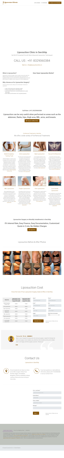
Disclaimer (28, 430)
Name (34, 298)
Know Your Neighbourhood (19, 430)
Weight (49, 308)
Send (36, 413)
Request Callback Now (32, 120)
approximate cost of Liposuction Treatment (11, 438)
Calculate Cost (38, 321)
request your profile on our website (38, 434)
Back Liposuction (41, 167)
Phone (49, 298)
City (49, 303)
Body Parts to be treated (53, 313)
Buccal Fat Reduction (55, 169)
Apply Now (32, 229)
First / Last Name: (36, 390)
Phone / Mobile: (36, 400)
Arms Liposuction (26, 171)
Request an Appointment (55, 2)
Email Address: (36, 395)
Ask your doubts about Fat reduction (21, 435)
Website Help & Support (7, 430)
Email (34, 303)
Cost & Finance (37, 2)
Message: (35, 405)
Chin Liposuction (39, 201)
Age (34, 308)
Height (34, 313)
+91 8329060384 (44, 2)
